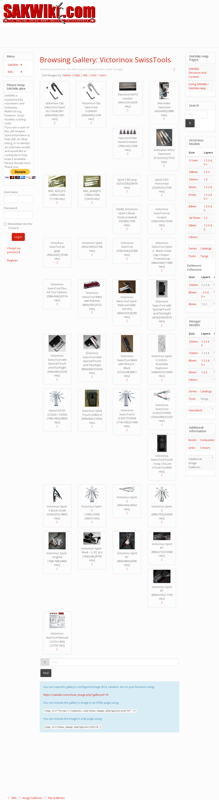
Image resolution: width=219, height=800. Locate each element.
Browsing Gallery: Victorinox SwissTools (105, 59)
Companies (207, 440)
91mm (192, 195)
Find (46, 673)
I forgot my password (14, 250)
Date (77, 75)
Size (102, 75)
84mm (192, 206)
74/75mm (194, 218)
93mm (192, 187)
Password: (11, 208)
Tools (192, 256)
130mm (193, 285)
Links (192, 448)
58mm (192, 225)
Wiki (11, 798)
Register (12, 260)
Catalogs (206, 248)
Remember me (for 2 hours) (18, 226)
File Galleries (54, 798)
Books (193, 440)
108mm (193, 172)
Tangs (204, 256)
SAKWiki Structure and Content (197, 73)
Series (193, 248)
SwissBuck (195, 410)
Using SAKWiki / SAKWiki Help (199, 86)
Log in (18, 237)
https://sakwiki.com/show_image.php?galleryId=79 (75, 695)
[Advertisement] (141, 36)
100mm (193, 179)
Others (193, 237)
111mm (193, 160)
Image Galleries (30, 798)
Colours (205, 448)
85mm (192, 292)
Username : (11, 192)
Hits (85, 75)
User (93, 75)
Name (67, 75)
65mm (192, 304)
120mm (193, 353)
